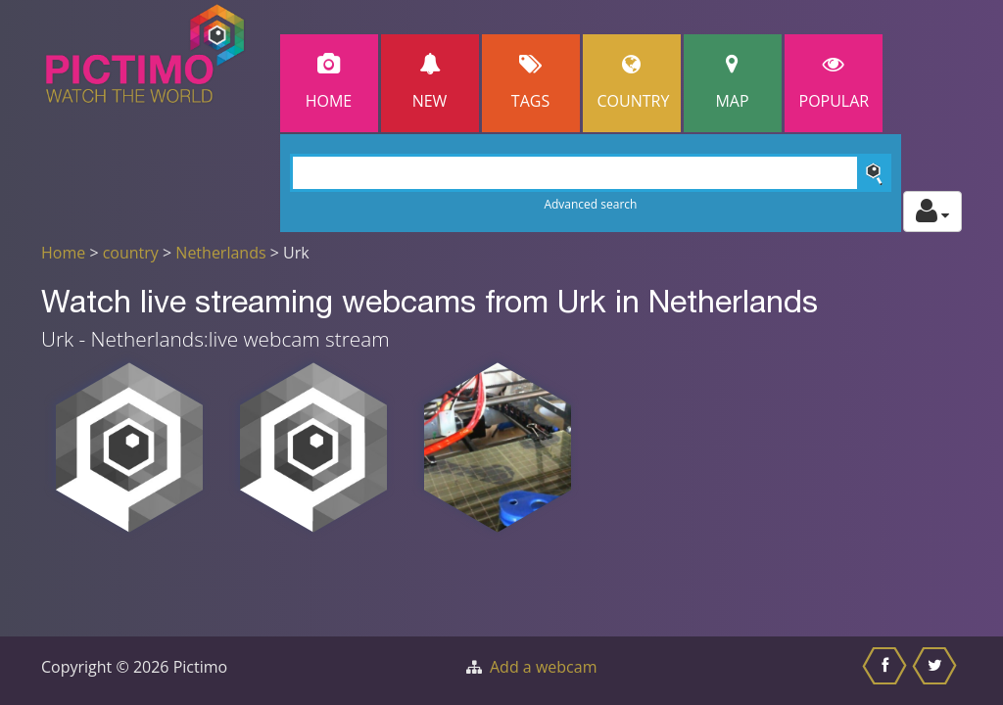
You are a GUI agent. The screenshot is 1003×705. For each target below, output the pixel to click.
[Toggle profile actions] (932, 211)
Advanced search (590, 204)
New (430, 83)
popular (834, 83)
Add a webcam (543, 667)
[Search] (591, 173)
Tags (531, 83)
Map (732, 83)
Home (329, 83)
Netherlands (220, 252)
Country (633, 83)
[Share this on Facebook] (887, 670)
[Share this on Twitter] (937, 670)
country (131, 252)
